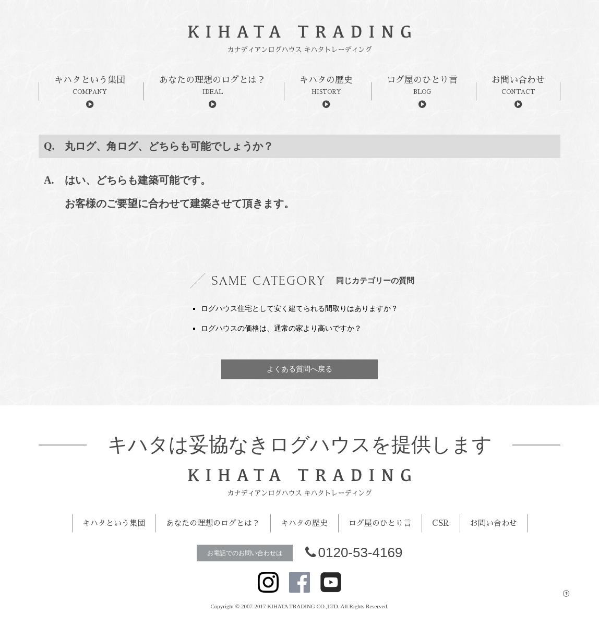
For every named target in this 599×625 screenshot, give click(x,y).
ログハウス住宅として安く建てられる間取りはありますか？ (299, 308)
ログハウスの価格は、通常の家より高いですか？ (281, 328)
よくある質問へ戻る (299, 369)
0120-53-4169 (354, 552)
